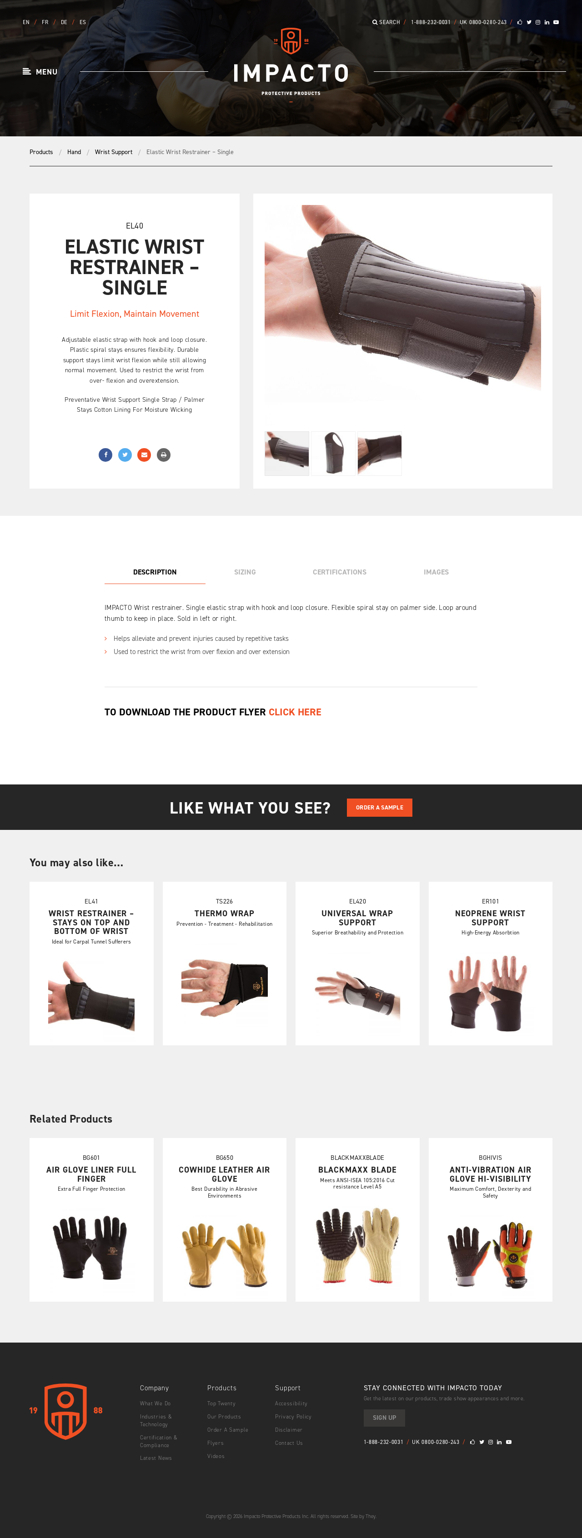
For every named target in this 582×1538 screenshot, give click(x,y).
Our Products (224, 1416)
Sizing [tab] (245, 572)
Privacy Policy (293, 1416)
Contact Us (289, 1443)
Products (41, 152)
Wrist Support (113, 152)
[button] (40, 72)
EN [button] (27, 22)
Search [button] (386, 22)
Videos (216, 1456)
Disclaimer (289, 1429)
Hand (74, 152)
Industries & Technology (156, 1420)
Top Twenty (221, 1403)
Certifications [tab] (339, 572)
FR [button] (46, 22)
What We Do (155, 1403)
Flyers (215, 1443)
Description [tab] (155, 572)
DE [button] (65, 22)
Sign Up (384, 1417)
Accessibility (291, 1403)
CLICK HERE (295, 712)
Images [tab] (436, 572)
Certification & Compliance (159, 1441)
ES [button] (83, 22)
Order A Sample (379, 807)
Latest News (156, 1458)
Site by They (363, 1516)
